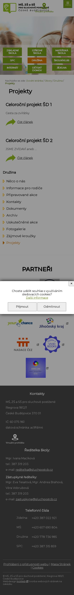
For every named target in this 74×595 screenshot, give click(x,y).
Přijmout (22, 306)
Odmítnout (52, 306)
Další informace (37, 297)
